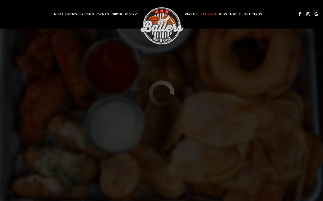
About (235, 14)
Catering (208, 14)
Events (103, 14)
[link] (162, 26)
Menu (58, 14)
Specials (87, 14)
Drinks (71, 14)
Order (116, 14)
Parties (191, 14)
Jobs (223, 14)
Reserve (131, 14)
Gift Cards (252, 14)
